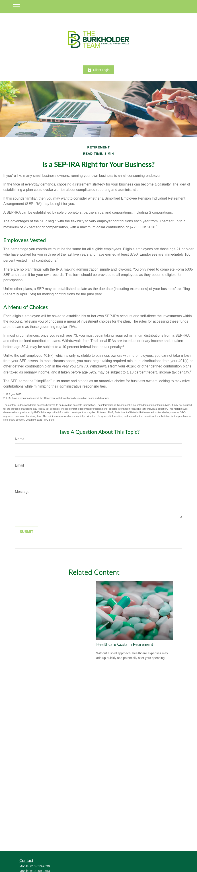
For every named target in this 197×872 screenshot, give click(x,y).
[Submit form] (26, 531)
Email (19, 465)
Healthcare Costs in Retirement (124, 644)
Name (20, 439)
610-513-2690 (40, 866)
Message (22, 492)
